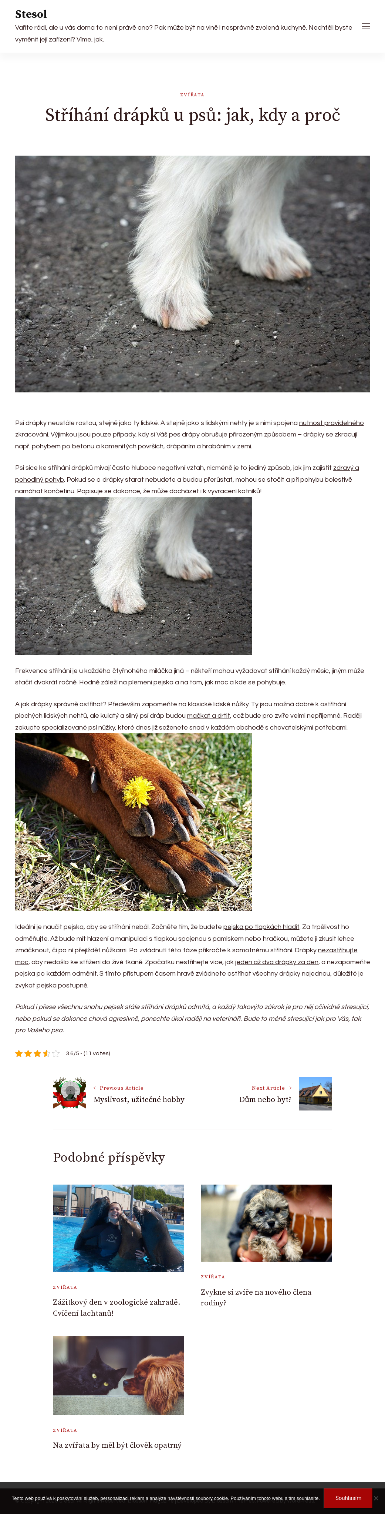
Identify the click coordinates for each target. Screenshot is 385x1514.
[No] (375, 1498)
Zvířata (192, 95)
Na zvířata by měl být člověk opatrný (117, 1445)
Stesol (31, 14)
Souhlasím (348, 1498)
